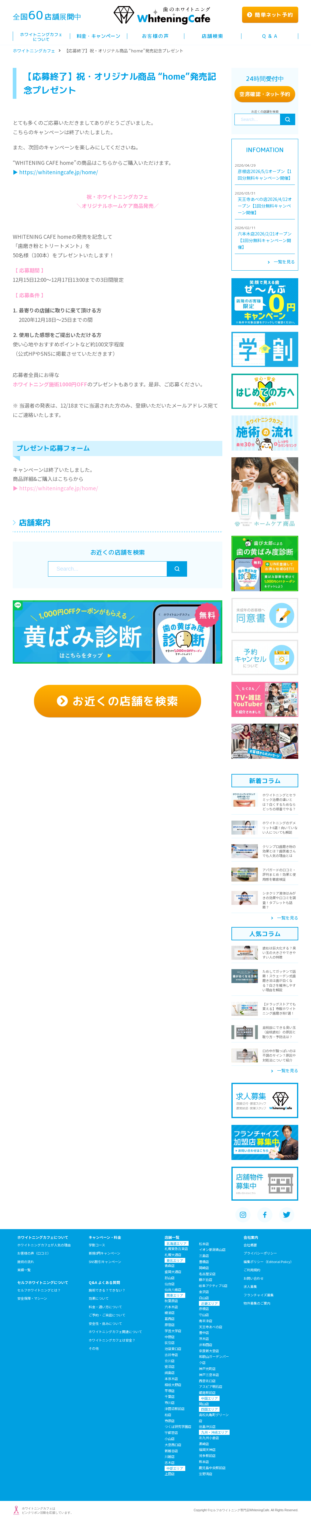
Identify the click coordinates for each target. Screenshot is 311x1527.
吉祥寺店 (171, 1354)
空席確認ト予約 (264, 94)
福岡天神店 (207, 1449)
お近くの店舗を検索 (118, 701)
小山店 (170, 1438)
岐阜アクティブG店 (213, 1285)
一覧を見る (281, 261)
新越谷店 (171, 1450)
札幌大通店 (173, 1254)
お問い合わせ (254, 1278)
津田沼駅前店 (175, 1408)
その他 (94, 1348)
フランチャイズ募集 (259, 1294)
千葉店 (170, 1396)
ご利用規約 (252, 1269)
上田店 (170, 1473)
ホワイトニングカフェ (34, 51)
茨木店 (204, 1338)
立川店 (170, 1360)
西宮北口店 (207, 1380)
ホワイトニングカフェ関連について (115, 1331)
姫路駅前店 (207, 1392)
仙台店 (170, 1283)
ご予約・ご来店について (107, 1314)
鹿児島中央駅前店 (212, 1467)
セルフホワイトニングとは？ (39, 1290)
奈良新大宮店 (209, 1350)
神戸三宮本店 (209, 1374)
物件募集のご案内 (257, 1303)
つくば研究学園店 (178, 1426)
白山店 (204, 1297)
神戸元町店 (207, 1368)
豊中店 (204, 1332)
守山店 (204, 1314)
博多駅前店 (207, 1455)
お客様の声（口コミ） (34, 1253)
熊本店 (204, 1461)
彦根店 (204, 1308)
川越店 (170, 1456)
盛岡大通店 (173, 1271)
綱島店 (170, 1372)
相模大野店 (173, 1384)
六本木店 (171, 1306)
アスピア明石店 (210, 1386)
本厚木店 (171, 1378)
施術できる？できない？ (107, 1290)
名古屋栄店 (207, 1273)
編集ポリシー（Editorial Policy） (269, 1261)
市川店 (170, 1402)
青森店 (170, 1265)
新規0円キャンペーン (104, 1253)
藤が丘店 (205, 1279)
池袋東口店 (173, 1348)
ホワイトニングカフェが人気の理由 (44, 1244)
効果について (99, 1298)
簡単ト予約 (270, 14)
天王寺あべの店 (210, 1326)
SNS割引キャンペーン (105, 1261)
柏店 (168, 1414)
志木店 (170, 1462)
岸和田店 (205, 1344)
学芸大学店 (173, 1330)
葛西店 (170, 1318)
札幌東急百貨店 (176, 1248)
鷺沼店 (170, 1366)
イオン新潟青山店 (212, 1249)
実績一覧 (24, 1269)
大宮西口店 (173, 1444)
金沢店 (204, 1291)
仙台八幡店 (173, 1289)
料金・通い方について (105, 1306)
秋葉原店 (171, 1300)
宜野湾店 (205, 1473)
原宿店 (170, 1324)
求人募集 (250, 1286)
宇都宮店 (171, 1432)
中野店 (170, 1336)
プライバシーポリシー (260, 1253)
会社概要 (250, 1244)
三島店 (204, 1255)
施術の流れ (25, 1261)
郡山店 (170, 1277)
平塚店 (170, 1390)
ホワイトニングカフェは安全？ (112, 1340)
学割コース (97, 1244)
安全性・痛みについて (105, 1323)
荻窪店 (170, 1342)
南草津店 (205, 1320)
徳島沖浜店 (207, 1426)
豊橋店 (204, 1261)
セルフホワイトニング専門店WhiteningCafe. (240, 1510)
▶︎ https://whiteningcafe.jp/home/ (55, 172)
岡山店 (204, 1403)
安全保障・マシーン (32, 1298)
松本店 (204, 1243)
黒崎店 (204, 1443)
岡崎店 (204, 1267)
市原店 (170, 1420)
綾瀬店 (170, 1312)
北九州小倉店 (209, 1437)
